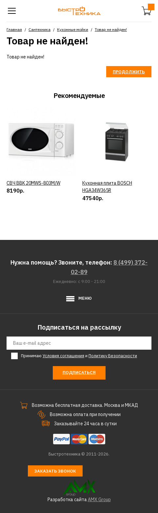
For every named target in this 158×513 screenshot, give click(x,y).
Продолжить (129, 72)
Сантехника (39, 29)
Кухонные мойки (72, 29)
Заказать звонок (55, 471)
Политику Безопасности (113, 356)
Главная (14, 29)
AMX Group (99, 499)
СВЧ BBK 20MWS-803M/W (33, 183)
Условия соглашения (63, 356)
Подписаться (79, 372)
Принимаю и (79, 356)
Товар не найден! (111, 29)
